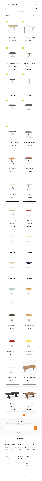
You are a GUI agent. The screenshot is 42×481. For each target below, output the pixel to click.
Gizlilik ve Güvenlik (27, 456)
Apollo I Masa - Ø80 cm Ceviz (29, 63)
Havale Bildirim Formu (26, 468)
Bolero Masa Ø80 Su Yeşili (13, 301)
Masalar (23, 11)
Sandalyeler (7, 450)
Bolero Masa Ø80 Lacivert (29, 274)
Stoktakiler (7, 15)
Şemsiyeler (7, 459)
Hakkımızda (13, 450)
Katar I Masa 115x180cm (29, 406)
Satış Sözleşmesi (27, 451)
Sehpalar (6, 457)
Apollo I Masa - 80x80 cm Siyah (13, 63)
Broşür (12, 452)
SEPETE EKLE (12, 43)
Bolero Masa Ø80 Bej (13, 274)
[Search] (21, 8)
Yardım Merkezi (19, 451)
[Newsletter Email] (21, 431)
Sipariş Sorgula (19, 456)
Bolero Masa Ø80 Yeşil (12, 327)
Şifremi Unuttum (33, 456)
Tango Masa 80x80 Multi (29, 169)
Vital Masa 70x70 (12, 222)
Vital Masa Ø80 (13, 195)
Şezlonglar (7, 454)
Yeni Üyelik (34, 450)
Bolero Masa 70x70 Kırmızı (12, 353)
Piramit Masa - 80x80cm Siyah (29, 116)
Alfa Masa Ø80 (29, 222)
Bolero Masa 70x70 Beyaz (13, 380)
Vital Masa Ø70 (29, 195)
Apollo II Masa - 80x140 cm (12, 37)
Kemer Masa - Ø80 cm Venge (29, 90)
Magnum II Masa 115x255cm (29, 380)
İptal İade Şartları (27, 460)
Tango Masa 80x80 (12, 169)
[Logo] (12, 5)
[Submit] (35, 431)
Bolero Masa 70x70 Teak (29, 327)
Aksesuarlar (7, 461)
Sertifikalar (13, 457)
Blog (12, 459)
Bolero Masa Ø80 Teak (29, 301)
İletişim (12, 454)
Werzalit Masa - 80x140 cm (29, 37)
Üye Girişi (33, 452)
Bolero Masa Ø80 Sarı (29, 248)
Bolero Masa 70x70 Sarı (29, 353)
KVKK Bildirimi (28, 463)
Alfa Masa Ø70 (12, 248)
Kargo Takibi (20, 459)
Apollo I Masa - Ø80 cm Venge (12, 90)
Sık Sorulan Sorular (20, 462)
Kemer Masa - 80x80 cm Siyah (12, 116)
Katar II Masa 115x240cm (12, 406)
